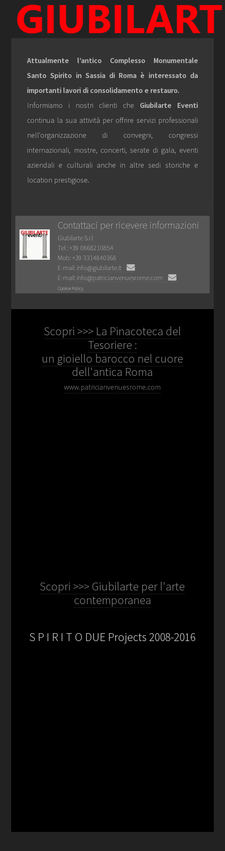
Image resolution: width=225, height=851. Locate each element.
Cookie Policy (70, 288)
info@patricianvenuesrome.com (126, 277)
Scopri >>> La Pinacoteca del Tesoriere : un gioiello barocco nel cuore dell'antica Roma (112, 358)
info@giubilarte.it (106, 267)
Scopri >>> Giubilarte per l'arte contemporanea (112, 593)
